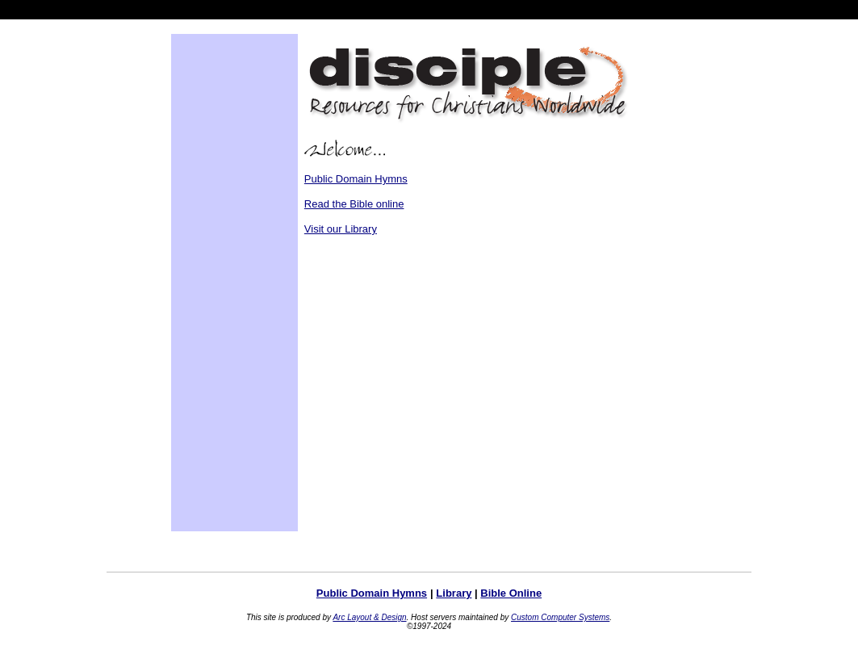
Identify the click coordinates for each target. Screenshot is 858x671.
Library (453, 593)
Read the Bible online (354, 204)
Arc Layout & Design (369, 617)
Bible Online (511, 593)
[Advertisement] (226, 282)
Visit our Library (340, 229)
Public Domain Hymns (356, 179)
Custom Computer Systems (560, 617)
